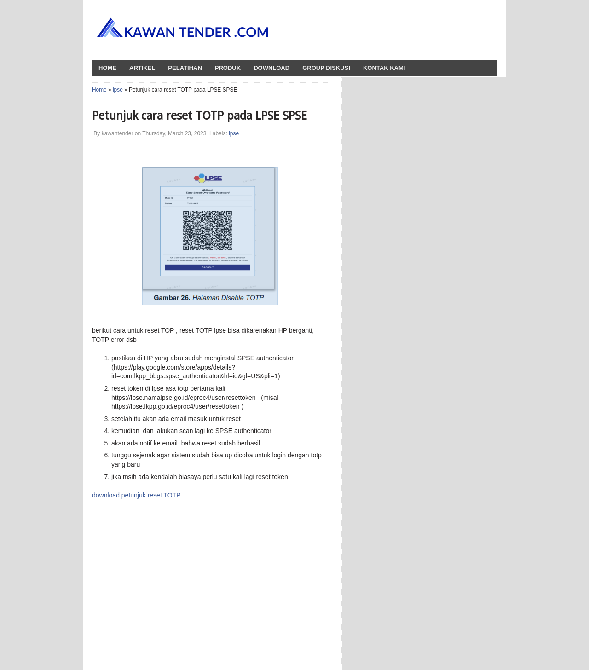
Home (99, 90)
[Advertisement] (176, 574)
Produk (228, 67)
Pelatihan (185, 67)
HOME (107, 67)
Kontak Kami (384, 67)
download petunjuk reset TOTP (136, 495)
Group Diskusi (326, 67)
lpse (118, 90)
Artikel (142, 67)
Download (271, 67)
